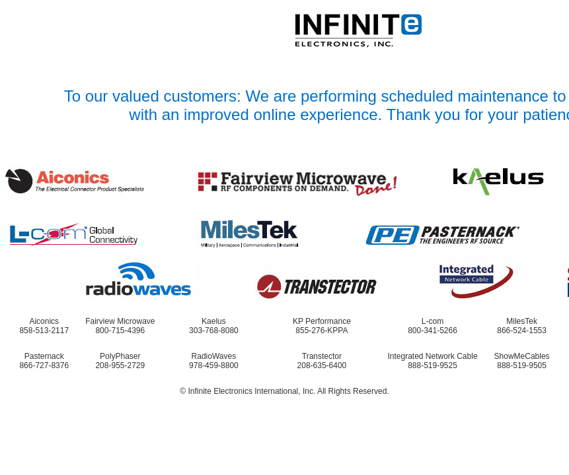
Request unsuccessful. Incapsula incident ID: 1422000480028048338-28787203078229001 (284, 237)
